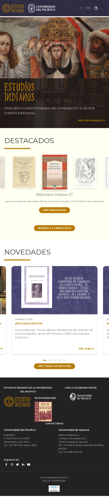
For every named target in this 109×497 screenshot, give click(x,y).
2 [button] (49, 360)
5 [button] (64, 360)
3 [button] (54, 360)
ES (80, 8)
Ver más (85, 349)
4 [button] (59, 360)
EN (88, 8)
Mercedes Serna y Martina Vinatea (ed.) (55, 201)
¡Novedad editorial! (29, 324)
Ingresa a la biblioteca (54, 228)
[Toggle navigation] (103, 8)
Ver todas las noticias (54, 366)
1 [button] (45, 360)
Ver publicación (54, 213)
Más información (89, 120)
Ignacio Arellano (17, 201)
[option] (54, 71)
